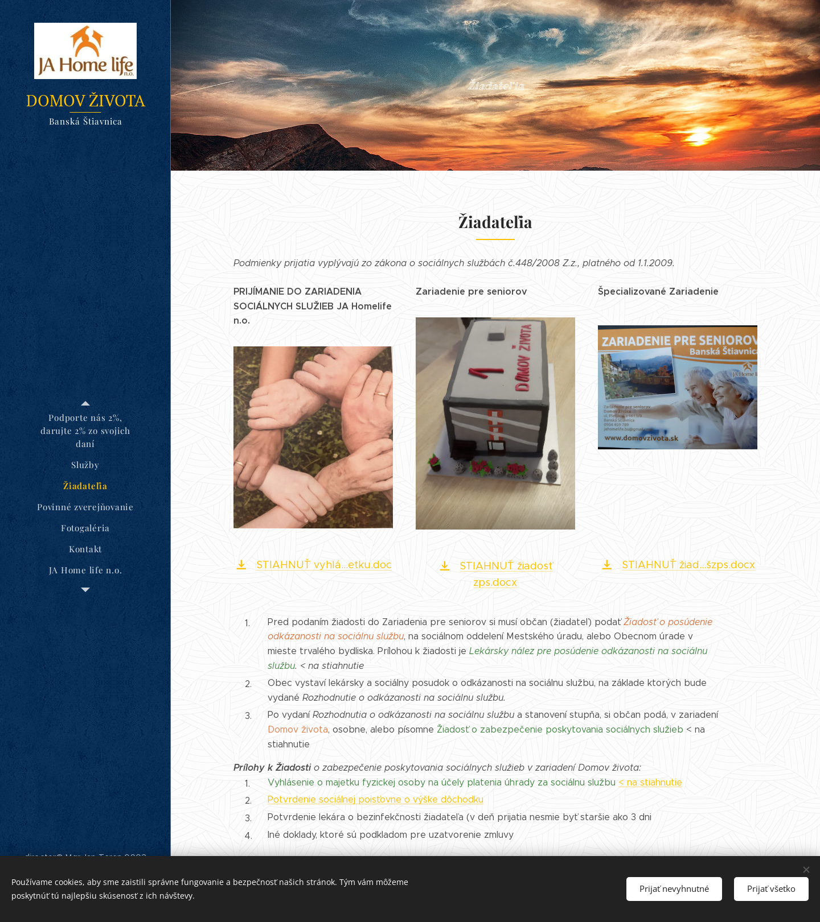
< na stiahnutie (650, 782)
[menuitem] (85, 430)
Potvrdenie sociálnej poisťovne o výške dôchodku (375, 799)
